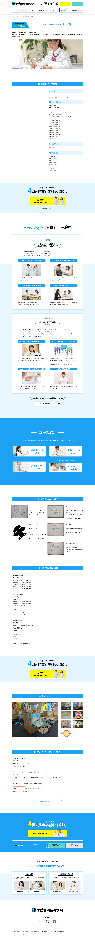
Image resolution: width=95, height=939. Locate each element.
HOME (13, 16)
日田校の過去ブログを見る (47, 801)
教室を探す (18, 16)
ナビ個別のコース (18, 10)
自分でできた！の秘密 (30, 10)
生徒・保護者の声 (50, 10)
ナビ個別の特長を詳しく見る (47, 403)
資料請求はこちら (47, 208)
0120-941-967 (52, 147)
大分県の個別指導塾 (26, 16)
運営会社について (48, 931)
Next (57, 719)
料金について (41, 10)
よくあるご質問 (15, 931)
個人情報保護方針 (35, 931)
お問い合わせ (74, 845)
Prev (13, 719)
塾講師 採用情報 (60, 931)
